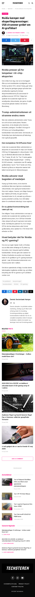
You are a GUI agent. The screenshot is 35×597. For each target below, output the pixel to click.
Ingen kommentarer (12, 35)
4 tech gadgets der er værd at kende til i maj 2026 (17, 447)
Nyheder (5, 13)
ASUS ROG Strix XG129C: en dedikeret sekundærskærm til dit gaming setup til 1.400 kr (15, 385)
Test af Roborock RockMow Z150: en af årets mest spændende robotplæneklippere (22, 482)
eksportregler (17, 281)
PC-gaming (24, 284)
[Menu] (3, 3)
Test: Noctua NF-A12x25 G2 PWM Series (22, 515)
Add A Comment (17, 458)
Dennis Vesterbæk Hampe (16, 32)
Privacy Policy (24, 584)
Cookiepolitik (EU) (10, 584)
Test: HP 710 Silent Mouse (22, 494)
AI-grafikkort (7, 281)
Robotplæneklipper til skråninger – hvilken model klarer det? (16, 355)
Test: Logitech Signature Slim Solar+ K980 (23, 505)
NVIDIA (16, 284)
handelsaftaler (7, 284)
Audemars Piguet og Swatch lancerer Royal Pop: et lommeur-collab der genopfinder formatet (17, 417)
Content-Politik (17, 586)
